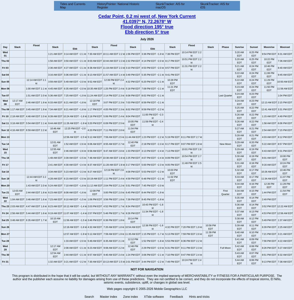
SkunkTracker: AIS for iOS (214, 5)
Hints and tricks (199, 296)
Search (89, 296)
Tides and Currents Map (72, 5)
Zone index (130, 296)
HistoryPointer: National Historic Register (118, 5)
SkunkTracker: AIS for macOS (170, 5)
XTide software (154, 296)
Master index (108, 296)
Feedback (176, 296)
